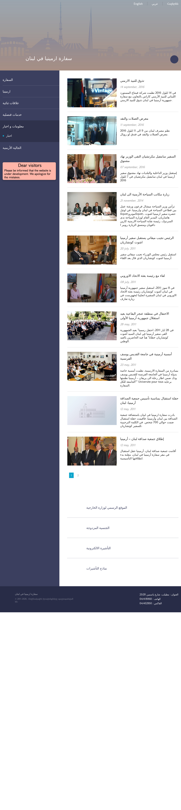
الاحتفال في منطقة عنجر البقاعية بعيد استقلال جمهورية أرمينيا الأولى (144, 315)
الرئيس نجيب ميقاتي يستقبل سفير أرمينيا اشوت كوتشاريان (147, 240)
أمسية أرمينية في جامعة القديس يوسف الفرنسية (146, 356)
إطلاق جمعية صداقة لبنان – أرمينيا (142, 439)
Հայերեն (172, 3)
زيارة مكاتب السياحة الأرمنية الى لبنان (144, 194)
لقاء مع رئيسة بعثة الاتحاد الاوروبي (142, 275)
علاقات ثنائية (11, 103)
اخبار (9, 135)
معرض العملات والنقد (134, 118)
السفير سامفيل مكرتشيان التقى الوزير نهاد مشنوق (148, 158)
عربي (155, 3)
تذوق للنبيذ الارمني (132, 80)
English (138, 3)
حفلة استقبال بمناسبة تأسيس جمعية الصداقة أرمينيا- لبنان (149, 400)
